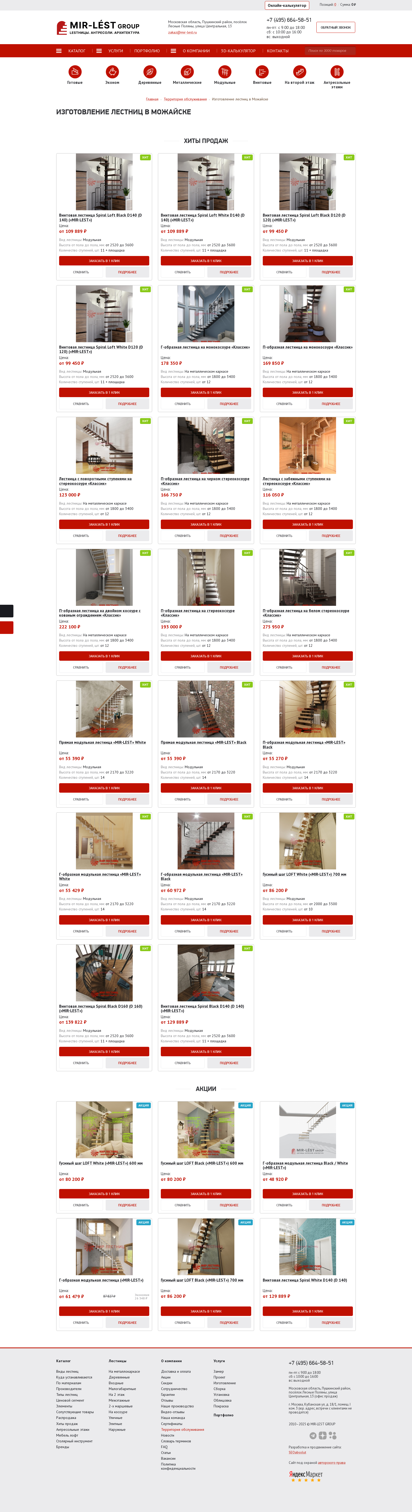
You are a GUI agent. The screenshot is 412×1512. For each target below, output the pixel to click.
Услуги (219, 1361)
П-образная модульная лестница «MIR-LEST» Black (304, 744)
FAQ (164, 1446)
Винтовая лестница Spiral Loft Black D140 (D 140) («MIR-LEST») (100, 217)
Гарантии (168, 1394)
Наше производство (177, 1406)
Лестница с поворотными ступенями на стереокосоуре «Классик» (95, 481)
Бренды (62, 1446)
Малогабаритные (122, 1388)
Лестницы (117, 1361)
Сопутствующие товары (75, 1412)
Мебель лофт (67, 1435)
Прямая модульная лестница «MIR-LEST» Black (203, 742)
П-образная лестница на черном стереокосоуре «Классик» (205, 481)
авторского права (332, 1462)
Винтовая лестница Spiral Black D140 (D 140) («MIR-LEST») (202, 1008)
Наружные (117, 1429)
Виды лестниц (67, 1371)
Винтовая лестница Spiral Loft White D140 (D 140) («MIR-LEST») (203, 217)
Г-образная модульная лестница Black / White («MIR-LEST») (305, 1165)
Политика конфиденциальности (178, 1466)
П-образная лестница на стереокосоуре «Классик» (198, 613)
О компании (171, 1361)
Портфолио (223, 1415)
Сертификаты (171, 1423)
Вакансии (168, 1458)
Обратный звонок (336, 27)
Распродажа (66, 1417)
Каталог (63, 1361)
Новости (167, 1435)
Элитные (115, 1423)
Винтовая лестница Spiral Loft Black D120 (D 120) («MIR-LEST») (304, 217)
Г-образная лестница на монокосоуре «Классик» (205, 347)
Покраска (221, 1406)
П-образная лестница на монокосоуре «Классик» (308, 347)
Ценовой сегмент (70, 1400)
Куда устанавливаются (74, 1377)
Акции (166, 1377)
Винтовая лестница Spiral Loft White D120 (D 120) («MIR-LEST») (101, 349)
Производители (68, 1388)
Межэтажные (119, 1400)
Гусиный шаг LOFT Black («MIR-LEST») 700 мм (202, 1280)
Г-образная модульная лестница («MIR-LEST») (101, 1280)
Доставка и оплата (176, 1371)
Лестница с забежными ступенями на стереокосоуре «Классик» (297, 481)
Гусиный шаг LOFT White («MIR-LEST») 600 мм (101, 1163)
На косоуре (118, 1412)
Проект (219, 1377)
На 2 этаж (117, 1394)
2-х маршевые (121, 1406)
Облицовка (222, 1400)
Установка (221, 1394)
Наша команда (173, 1417)
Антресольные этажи (72, 1429)
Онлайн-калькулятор (287, 5)
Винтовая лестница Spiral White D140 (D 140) (305, 1280)
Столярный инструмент (74, 1441)
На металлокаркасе (124, 1371)
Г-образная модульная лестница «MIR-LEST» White (100, 876)
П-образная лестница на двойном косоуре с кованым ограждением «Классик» (100, 613)
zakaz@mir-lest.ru (182, 32)
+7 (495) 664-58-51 (289, 19)
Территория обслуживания (182, 1429)
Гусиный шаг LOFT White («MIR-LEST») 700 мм (304, 874)
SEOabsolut (297, 1452)
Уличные (115, 1417)
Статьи (166, 1452)
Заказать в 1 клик (104, 261)
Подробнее (127, 272)
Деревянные (119, 1377)
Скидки (166, 1383)
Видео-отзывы (172, 1412)
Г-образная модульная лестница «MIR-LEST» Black (202, 876)
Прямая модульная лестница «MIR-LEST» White (102, 742)
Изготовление (225, 1383)
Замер (219, 1371)
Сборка (219, 1388)
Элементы (64, 1406)
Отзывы (167, 1400)
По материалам (68, 1383)
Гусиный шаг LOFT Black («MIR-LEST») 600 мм (202, 1163)
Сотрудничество (174, 1388)
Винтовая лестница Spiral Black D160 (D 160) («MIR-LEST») (100, 1008)
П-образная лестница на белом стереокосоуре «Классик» (306, 613)
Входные (116, 1383)
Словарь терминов (176, 1441)
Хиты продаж (67, 1423)
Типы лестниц (67, 1394)
